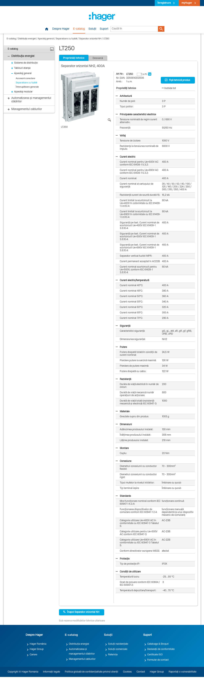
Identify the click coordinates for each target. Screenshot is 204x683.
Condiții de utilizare (128, 572)
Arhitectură (124, 96)
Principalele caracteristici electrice (136, 114)
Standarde (123, 496)
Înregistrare (164, 3)
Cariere (33, 655)
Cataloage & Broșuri (158, 644)
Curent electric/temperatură (132, 280)
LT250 (106, 39)
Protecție (122, 559)
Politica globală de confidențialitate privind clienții (91, 672)
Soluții (92, 29)
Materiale (122, 411)
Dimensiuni (124, 424)
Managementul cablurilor (82, 659)
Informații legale (51, 672)
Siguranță (123, 326)
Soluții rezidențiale (118, 644)
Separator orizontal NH (90, 39)
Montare (122, 448)
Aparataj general (46, 39)
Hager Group (37, 649)
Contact (141, 672)
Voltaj (121, 136)
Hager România (38, 644)
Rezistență (123, 379)
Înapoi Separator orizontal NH (81, 612)
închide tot (169, 88)
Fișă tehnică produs (177, 80)
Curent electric (125, 157)
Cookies (127, 672)
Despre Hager (60, 29)
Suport (104, 29)
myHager (187, 3)
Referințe (113, 655)
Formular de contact (158, 660)
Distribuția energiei (27, 39)
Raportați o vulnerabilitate (182, 672)
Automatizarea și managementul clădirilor (82, 651)
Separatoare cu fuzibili (66, 39)
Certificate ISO (155, 655)
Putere (121, 347)
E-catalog (79, 29)
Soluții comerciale (117, 649)
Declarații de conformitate (161, 649)
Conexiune (123, 461)
